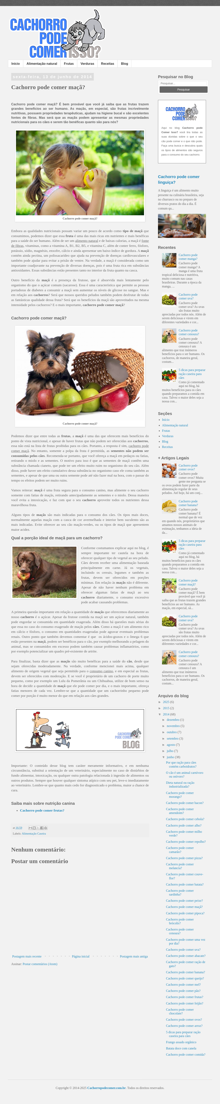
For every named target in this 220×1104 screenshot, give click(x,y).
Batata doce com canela (181, 1048)
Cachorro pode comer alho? (183, 825)
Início (15, 63)
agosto (171, 744)
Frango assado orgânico (181, 1042)
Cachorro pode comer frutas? (42, 810)
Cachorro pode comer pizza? (184, 858)
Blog (124, 63)
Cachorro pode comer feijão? (184, 1003)
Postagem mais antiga (134, 956)
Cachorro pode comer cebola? (185, 819)
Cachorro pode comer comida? (185, 1054)
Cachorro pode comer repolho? (186, 841)
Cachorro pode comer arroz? (184, 1025)
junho (171, 757)
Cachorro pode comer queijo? (185, 978)
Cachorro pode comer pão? (183, 990)
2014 (166, 714)
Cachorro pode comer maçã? (184, 907)
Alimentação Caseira (34, 833)
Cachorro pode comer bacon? (185, 803)
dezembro (173, 719)
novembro (174, 726)
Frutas (69, 63)
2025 (166, 702)
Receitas (107, 63)
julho (170, 751)
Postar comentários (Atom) (40, 964)
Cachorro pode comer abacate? (186, 955)
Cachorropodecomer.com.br (106, 1088)
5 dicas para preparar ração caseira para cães (192, 373)
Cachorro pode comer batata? (185, 884)
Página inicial (81, 956)
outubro (172, 732)
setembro (173, 738)
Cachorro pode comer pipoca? (185, 913)
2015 (166, 708)
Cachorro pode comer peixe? (184, 900)
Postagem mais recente (27, 956)
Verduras (87, 63)
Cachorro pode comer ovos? (184, 1019)
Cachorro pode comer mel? (183, 984)
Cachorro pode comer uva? (183, 949)
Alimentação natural (42, 63)
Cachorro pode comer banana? (185, 972)
